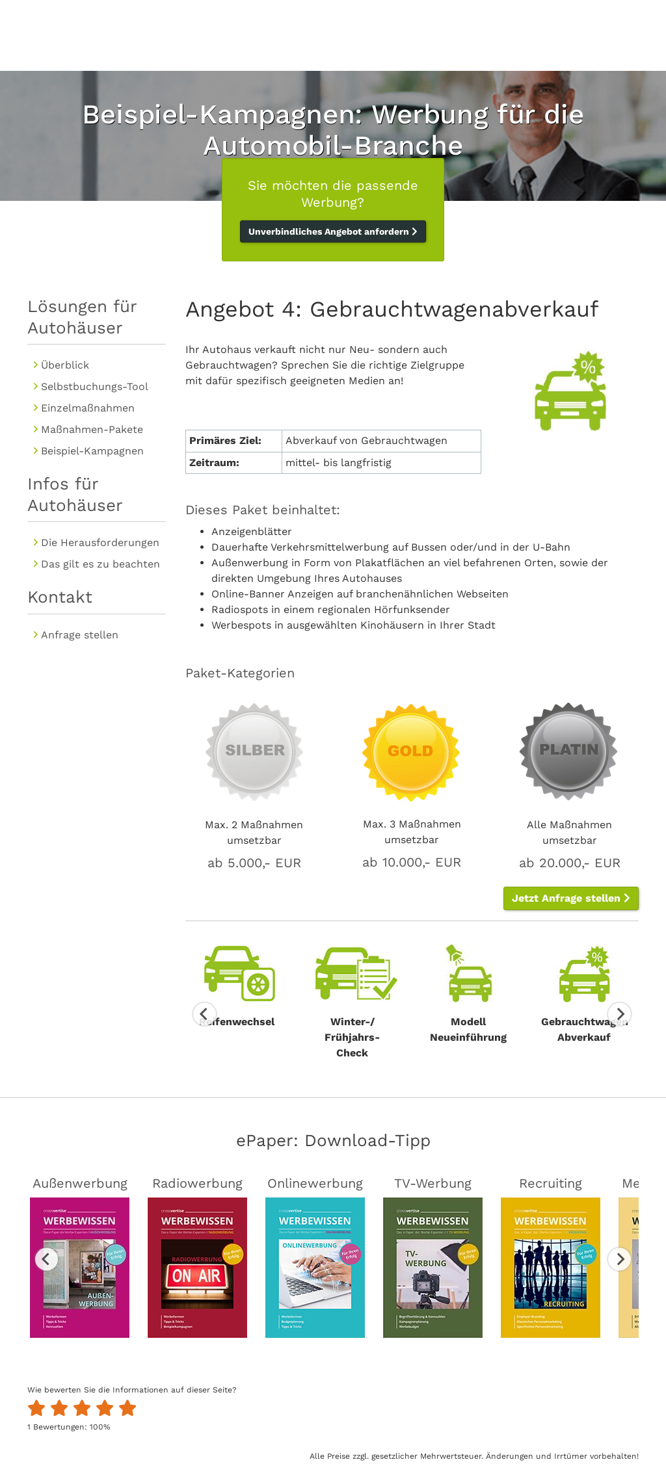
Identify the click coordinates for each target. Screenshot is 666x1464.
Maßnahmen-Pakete (92, 429)
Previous (204, 1013)
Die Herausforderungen (100, 542)
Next (619, 1013)
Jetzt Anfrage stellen (571, 898)
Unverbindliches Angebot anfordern (333, 231)
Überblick (65, 365)
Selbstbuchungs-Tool (94, 386)
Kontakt (59, 597)
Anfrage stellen (79, 635)
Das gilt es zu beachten (100, 564)
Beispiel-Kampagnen (92, 451)
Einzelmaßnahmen (88, 408)
